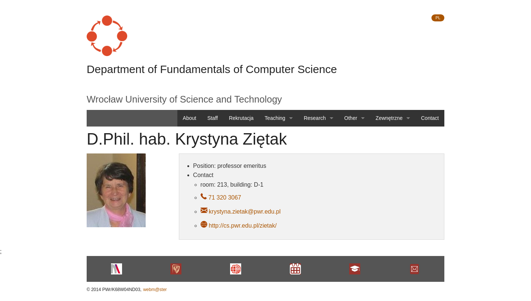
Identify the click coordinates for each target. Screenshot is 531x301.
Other (350, 118)
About (190, 118)
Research (315, 118)
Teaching (275, 118)
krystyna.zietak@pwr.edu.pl (245, 211)
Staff (212, 118)
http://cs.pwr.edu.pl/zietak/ (243, 225)
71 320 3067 (224, 197)
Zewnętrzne (389, 118)
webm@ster (155, 289)
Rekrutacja (241, 118)
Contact (430, 118)
